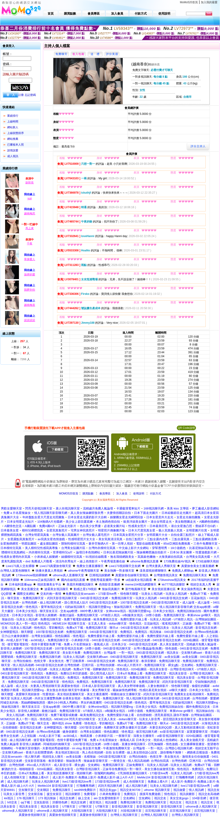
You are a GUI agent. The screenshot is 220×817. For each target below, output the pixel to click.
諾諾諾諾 (29, 320)
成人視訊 (12, 156)
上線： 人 (19, 341)
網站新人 (12, 127)
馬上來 (29, 228)
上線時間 (12, 121)
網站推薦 (12, 138)
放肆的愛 (29, 274)
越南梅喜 (29, 305)
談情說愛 (12, 150)
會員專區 (104, 493)
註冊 (21, 95)
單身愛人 (29, 259)
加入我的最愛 (209, 2)
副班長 (29, 182)
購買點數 (88, 493)
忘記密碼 (30, 95)
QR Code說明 (186, 428)
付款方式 (155, 493)
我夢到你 (29, 289)
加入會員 (121, 493)
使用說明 (138, 493)
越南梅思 (29, 213)
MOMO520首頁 (68, 493)
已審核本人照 (15, 144)
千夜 (29, 243)
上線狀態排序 (15, 133)
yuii (30, 198)
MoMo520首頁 (189, 2)
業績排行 (12, 115)
